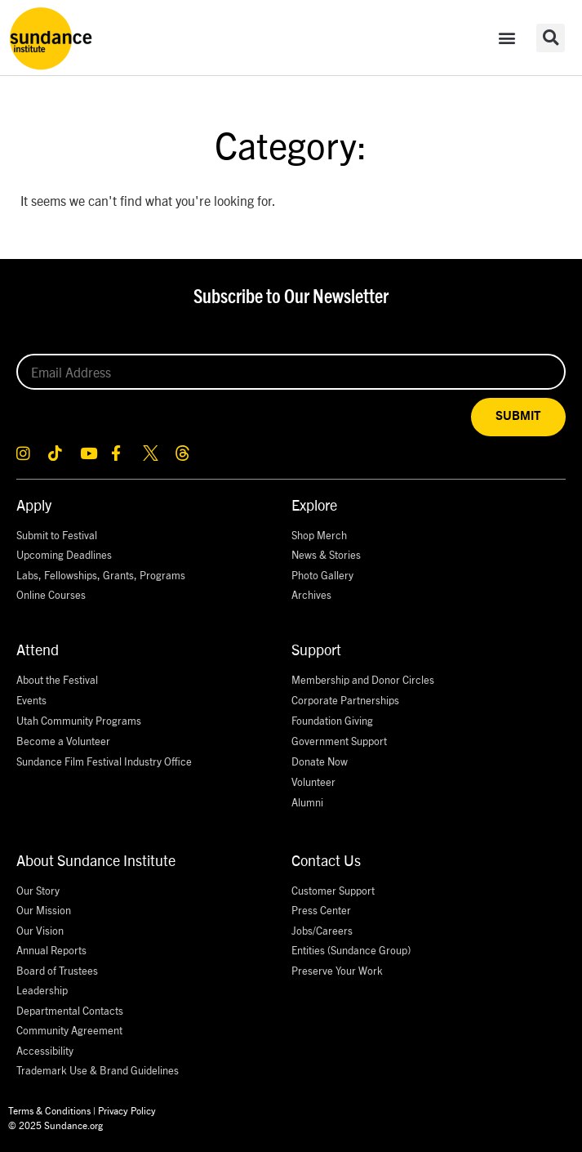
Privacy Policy (127, 1110)
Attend (37, 649)
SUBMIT (518, 416)
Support (316, 649)
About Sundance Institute (95, 860)
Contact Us (326, 860)
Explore (314, 504)
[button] (507, 38)
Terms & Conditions (49, 1110)
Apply (33, 504)
